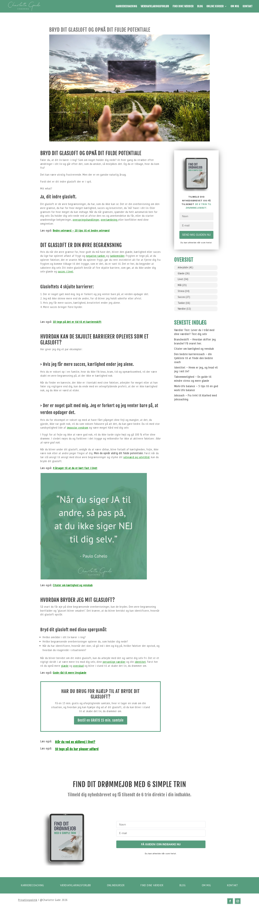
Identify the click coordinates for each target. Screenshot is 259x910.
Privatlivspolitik (27, 900)
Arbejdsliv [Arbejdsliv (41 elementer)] (185, 267)
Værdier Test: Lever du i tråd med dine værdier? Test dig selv (194, 332)
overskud (78, 666)
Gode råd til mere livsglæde (69, 672)
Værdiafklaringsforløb (155, 6)
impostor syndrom (77, 427)
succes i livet (65, 271)
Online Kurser (215, 6)
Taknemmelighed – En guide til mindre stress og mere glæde (192, 379)
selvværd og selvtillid (136, 457)
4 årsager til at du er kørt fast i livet (75, 468)
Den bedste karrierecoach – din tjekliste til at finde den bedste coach (193, 358)
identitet (140, 662)
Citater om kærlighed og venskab (73, 585)
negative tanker (96, 256)
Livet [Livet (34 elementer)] (183, 279)
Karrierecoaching (126, 6)
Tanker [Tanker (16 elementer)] (184, 302)
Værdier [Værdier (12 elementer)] (184, 308)
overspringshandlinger (86, 219)
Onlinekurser (117, 885)
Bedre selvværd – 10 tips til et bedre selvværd (81, 230)
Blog (200, 6)
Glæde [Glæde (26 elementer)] (183, 273)
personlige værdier (114, 662)
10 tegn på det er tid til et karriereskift (77, 322)
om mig (206, 885)
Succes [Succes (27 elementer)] (184, 297)
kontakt (232, 885)
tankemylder (117, 256)
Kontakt (248, 6)
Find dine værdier (183, 6)
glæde (65, 666)
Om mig (235, 6)
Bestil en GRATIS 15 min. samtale (101, 720)
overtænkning (109, 219)
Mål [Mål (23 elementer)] (182, 285)
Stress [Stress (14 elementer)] (183, 291)
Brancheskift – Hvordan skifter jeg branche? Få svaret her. (195, 341)
